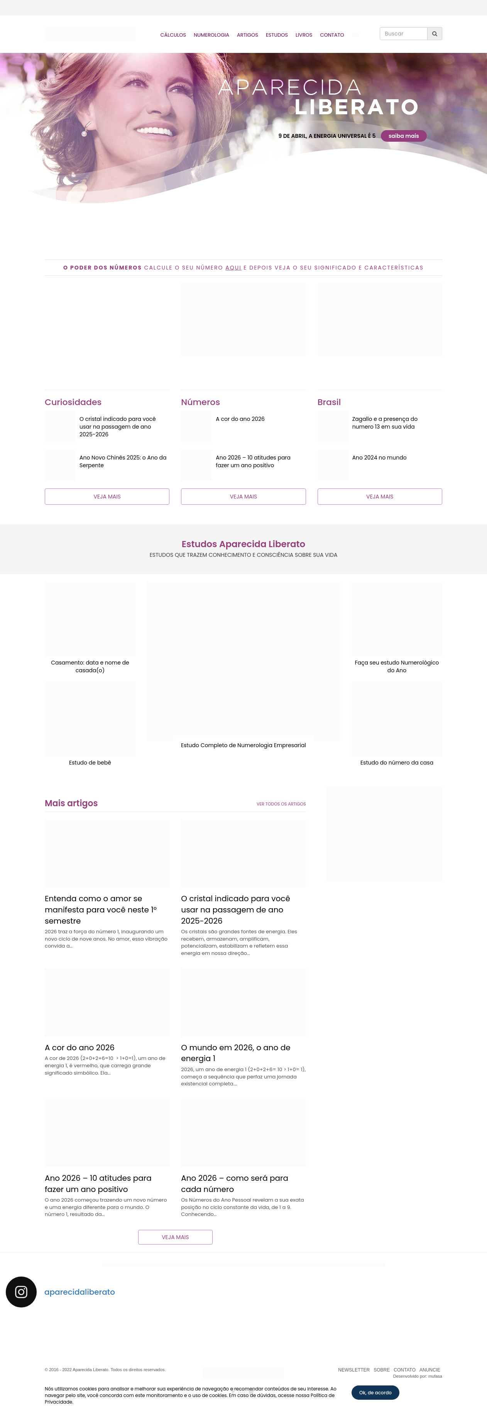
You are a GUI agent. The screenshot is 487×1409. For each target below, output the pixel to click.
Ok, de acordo (375, 1392)
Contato (332, 35)
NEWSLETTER (354, 1370)
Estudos (277, 35)
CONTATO (405, 1370)
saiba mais (404, 136)
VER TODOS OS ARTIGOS (281, 804)
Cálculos (173, 35)
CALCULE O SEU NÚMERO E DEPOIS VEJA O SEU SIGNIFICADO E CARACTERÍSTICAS (243, 267)
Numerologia (211, 35)
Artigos (247, 35)
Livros (304, 35)
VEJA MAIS (106, 496)
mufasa (435, 1376)
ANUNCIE (429, 1370)
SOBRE (382, 1370)
